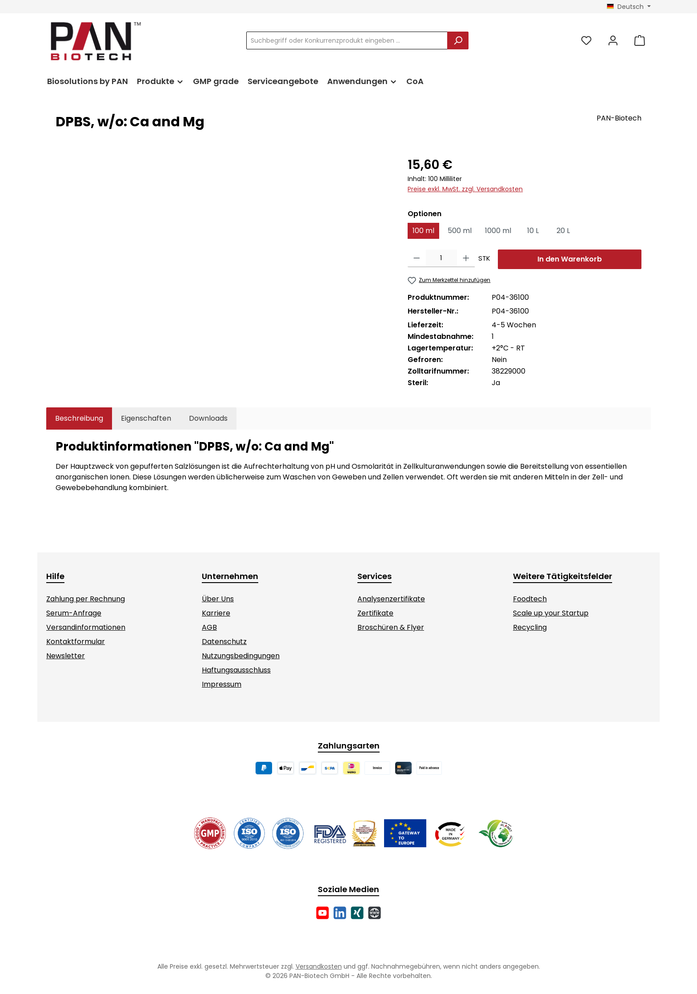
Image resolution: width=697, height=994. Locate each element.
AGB (209, 627)
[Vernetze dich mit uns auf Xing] (357, 913)
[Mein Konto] (613, 41)
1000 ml (498, 230)
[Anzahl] (441, 258)
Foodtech (530, 599)
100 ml (423, 230)
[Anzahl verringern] (417, 258)
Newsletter (65, 656)
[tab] (79, 418)
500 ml (460, 230)
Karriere (216, 613)
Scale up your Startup (551, 613)
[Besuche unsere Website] (374, 913)
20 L (563, 230)
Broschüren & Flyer (390, 627)
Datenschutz (224, 641)
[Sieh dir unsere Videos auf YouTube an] (322, 913)
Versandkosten (319, 966)
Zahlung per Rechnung (85, 599)
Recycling (530, 627)
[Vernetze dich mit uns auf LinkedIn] (340, 913)
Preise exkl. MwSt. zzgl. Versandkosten (465, 189)
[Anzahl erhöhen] (466, 258)
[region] (223, 251)
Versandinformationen (85, 627)
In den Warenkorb (569, 259)
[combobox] (347, 40)
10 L (533, 230)
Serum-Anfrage (73, 613)
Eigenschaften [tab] (146, 418)
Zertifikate (375, 613)
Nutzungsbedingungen (241, 656)
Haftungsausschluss (236, 670)
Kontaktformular (75, 641)
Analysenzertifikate (391, 599)
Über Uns (218, 599)
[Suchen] (458, 40)
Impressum (221, 684)
